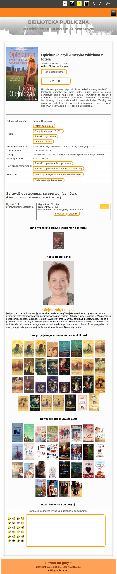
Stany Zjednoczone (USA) (47, 131)
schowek (59, 213)
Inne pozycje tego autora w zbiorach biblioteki (57, 174)
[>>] (81, 327)
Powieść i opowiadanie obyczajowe (52, 163)
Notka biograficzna (54, 72)
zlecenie (73, 213)
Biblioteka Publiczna (58, 22)
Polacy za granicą (43, 126)
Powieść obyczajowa (45, 136)
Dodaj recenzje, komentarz (48, 180)
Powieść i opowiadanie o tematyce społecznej (58, 168)
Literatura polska (43, 141)
